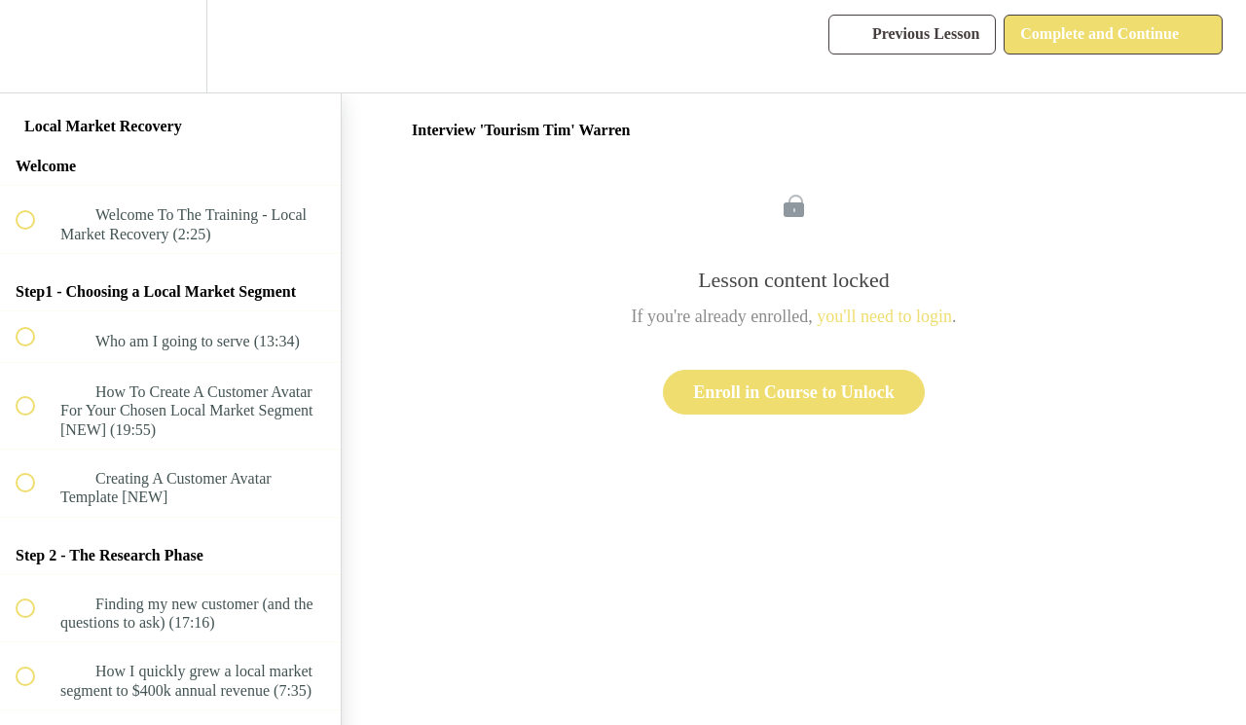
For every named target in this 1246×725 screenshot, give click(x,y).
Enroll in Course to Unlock (794, 392)
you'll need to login (884, 316)
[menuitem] (170, 46)
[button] (36, 46)
